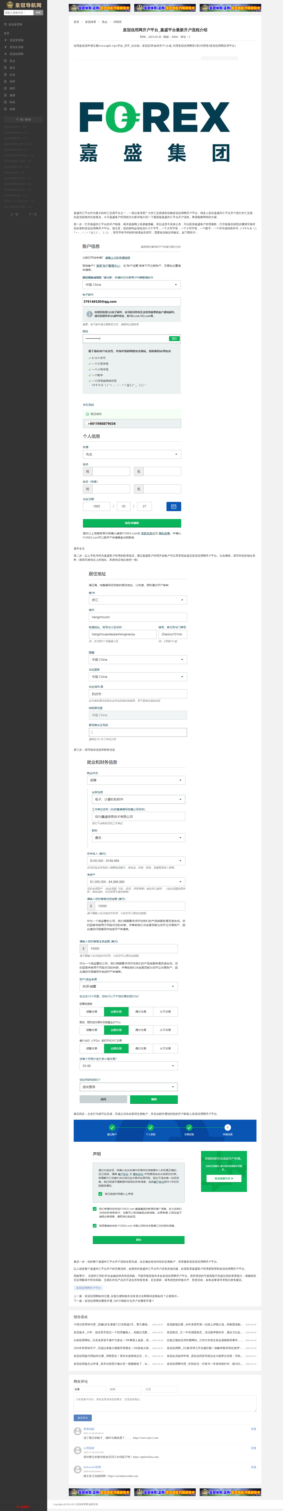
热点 (9, 60)
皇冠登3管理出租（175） (17, 132)
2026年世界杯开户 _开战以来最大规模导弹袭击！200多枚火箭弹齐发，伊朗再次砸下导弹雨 (129, 1348)
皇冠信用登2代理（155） (17, 149)
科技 (9, 102)
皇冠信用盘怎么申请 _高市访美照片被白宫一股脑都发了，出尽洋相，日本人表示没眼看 (127, 1363)
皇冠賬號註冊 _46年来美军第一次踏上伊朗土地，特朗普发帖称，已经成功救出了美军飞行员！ (224, 1324)
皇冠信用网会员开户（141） (18, 178)
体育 (9, 81)
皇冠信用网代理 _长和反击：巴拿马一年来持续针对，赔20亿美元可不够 (210, 1363)
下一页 (33, 214)
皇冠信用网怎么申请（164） (18, 144)
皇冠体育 (90, 21)
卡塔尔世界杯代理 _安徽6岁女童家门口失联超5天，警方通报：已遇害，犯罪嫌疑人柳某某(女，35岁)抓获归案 (140, 1324)
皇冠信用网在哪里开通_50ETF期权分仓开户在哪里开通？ (119, 1300)
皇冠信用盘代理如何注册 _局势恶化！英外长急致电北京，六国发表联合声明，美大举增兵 (128, 1356)
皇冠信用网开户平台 (88, 1287)
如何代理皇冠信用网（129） (18, 206)
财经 (9, 88)
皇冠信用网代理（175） (16, 138)
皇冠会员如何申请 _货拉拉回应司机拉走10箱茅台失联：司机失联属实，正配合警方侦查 (220, 1356)
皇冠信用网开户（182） (16, 127)
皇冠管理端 (13, 40)
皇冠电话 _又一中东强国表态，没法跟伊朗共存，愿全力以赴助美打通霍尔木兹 (215, 1332)
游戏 (9, 109)
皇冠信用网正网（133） (16, 195)
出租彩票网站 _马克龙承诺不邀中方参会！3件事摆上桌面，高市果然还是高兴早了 (124, 1340)
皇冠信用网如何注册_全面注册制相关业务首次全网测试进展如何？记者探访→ (132, 1296)
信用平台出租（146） (15, 172)
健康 (9, 95)
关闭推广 (25, 1506)
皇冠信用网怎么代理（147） (18, 161)
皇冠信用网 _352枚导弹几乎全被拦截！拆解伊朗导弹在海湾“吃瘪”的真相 (211, 1348)
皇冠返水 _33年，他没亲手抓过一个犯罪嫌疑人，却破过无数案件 (113, 1332)
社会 (9, 74)
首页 (6, 33)
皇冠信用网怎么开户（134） (18, 189)
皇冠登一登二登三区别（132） (20, 201)
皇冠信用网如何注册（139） (18, 184)
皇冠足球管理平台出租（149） (20, 155)
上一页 (14, 214)
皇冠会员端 (13, 47)
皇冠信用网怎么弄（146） (17, 167)
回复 (253, 1431)
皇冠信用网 (13, 54)
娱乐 (9, 67)
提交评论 (83, 1420)
